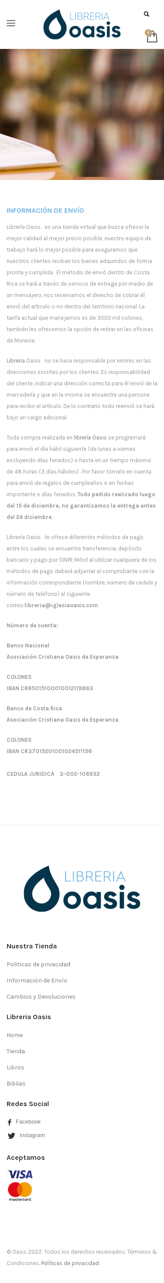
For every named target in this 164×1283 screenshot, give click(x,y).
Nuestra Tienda (32, 946)
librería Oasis (91, 437)
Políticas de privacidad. (70, 1263)
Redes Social (28, 1104)
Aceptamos (26, 1157)
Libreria (16, 360)
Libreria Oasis (29, 1017)
